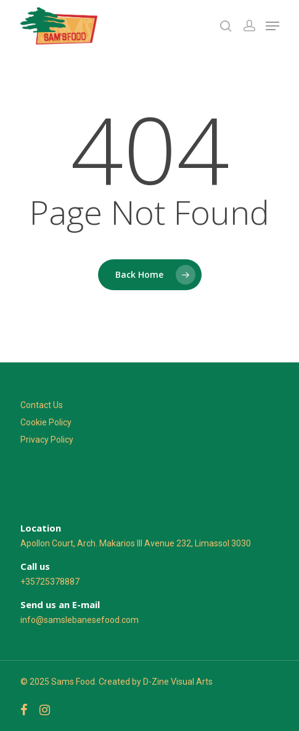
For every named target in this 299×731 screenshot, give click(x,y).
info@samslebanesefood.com (79, 620)
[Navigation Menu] (272, 26)
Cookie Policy (46, 422)
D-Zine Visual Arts (178, 682)
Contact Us (41, 405)
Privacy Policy (46, 440)
